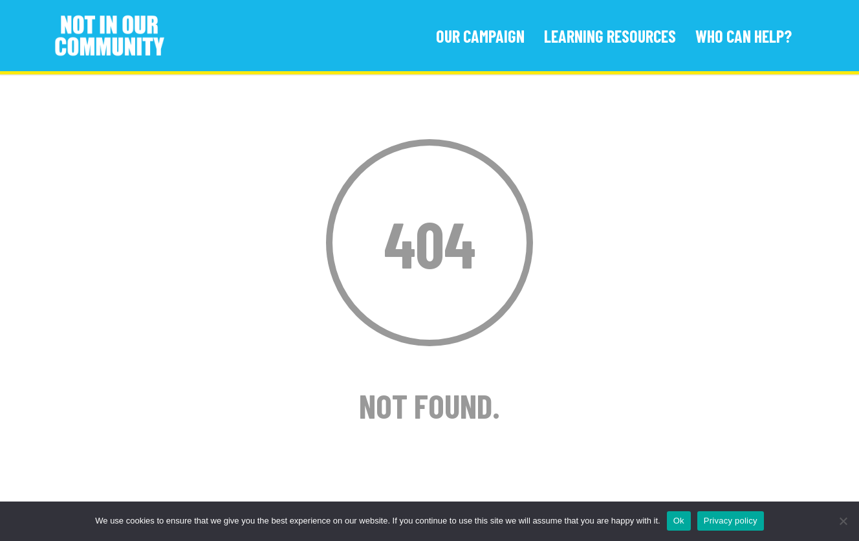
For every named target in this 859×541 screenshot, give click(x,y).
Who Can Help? (743, 36)
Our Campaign (480, 36)
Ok (678, 520)
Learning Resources (610, 36)
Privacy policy (730, 520)
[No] (842, 520)
